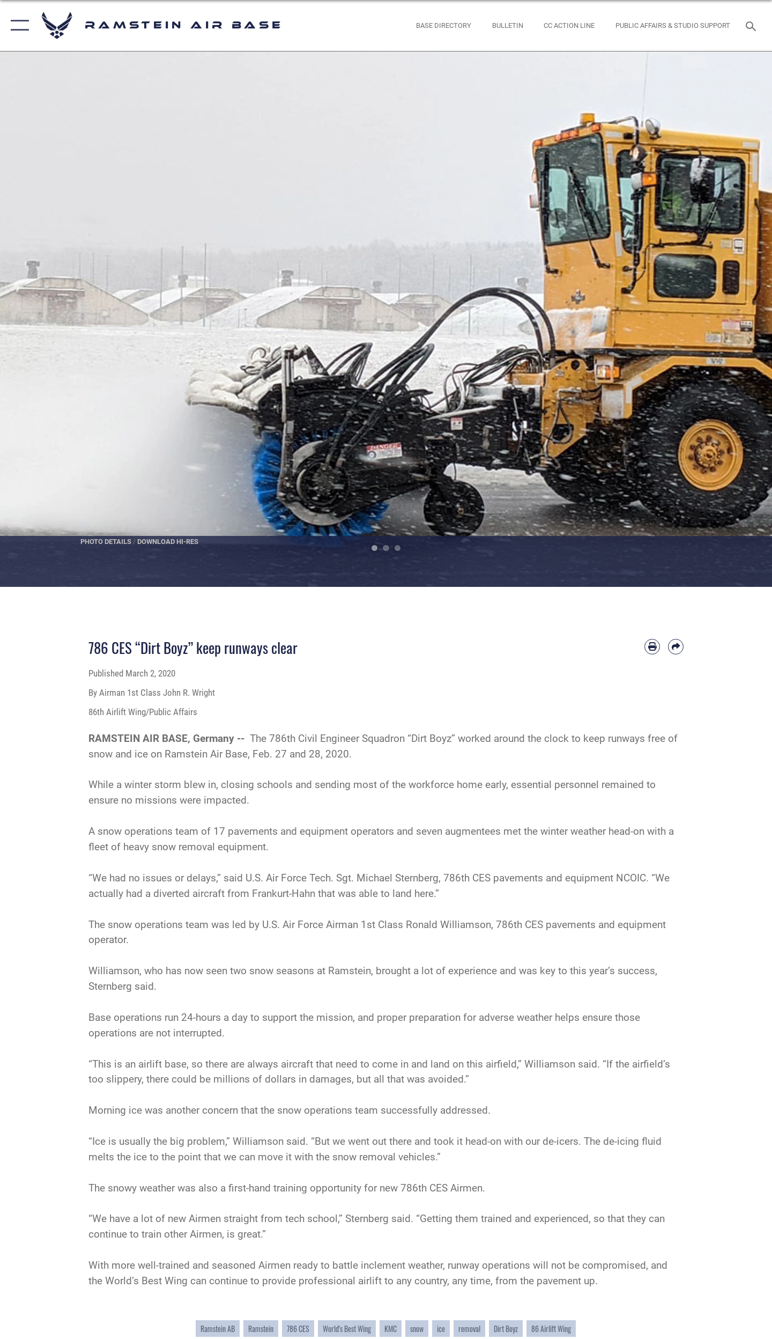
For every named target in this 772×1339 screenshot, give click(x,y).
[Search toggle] (752, 25)
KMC (390, 1328)
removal (469, 1328)
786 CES (298, 1328)
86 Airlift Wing (551, 1328)
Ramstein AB (218, 1328)
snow (417, 1328)
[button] (17, 25)
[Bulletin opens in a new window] (507, 25)
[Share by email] (676, 646)
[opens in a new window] (444, 25)
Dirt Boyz (506, 1328)
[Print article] (652, 646)
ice (441, 1328)
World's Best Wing (347, 1328)
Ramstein (260, 1328)
